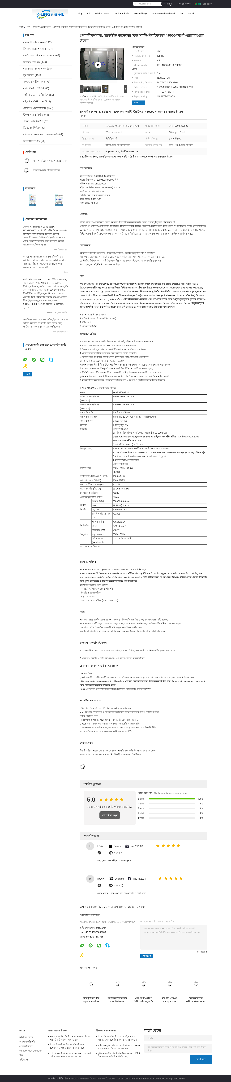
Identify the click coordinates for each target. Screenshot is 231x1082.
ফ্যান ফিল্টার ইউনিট (33, 88)
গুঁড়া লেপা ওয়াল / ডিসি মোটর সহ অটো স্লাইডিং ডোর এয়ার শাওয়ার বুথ (143, 1000)
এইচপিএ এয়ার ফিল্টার (34, 108)
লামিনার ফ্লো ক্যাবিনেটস (36, 94)
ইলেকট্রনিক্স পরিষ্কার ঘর (116, 907)
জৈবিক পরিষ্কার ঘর (136, 907)
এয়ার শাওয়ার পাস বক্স (34, 68)
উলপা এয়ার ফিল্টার (33, 114)
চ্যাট (136, 102)
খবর (182, 13)
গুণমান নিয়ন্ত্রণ (140, 13)
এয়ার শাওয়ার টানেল (42, 27)
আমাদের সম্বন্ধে (102, 13)
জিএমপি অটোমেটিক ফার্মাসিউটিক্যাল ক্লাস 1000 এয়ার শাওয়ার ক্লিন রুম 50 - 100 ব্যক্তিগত (69, 1046)
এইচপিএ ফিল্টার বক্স (33, 101)
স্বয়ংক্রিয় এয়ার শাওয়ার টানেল (46, 170)
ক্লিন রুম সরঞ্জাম (31, 141)
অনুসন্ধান (166, 4)
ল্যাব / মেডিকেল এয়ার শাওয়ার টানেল (50, 161)
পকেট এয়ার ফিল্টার (33, 121)
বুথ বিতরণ (28, 75)
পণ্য (88, 13)
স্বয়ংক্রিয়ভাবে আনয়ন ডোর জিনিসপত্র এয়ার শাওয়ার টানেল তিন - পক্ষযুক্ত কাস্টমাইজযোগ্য (117, 1000)
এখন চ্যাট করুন (184, 3)
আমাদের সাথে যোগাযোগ (163, 13)
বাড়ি (80, 13)
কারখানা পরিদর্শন (121, 13)
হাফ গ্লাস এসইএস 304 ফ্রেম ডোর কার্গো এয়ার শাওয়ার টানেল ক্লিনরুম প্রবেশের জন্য (169, 1000)
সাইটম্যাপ (23, 1059)
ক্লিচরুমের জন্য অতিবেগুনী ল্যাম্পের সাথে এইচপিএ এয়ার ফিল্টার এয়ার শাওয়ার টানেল (195, 1000)
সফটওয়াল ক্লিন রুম (33, 81)
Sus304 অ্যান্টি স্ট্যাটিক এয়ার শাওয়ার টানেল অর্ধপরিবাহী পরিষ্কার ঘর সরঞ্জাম (70, 1038)
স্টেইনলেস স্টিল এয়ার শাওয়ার (39, 55)
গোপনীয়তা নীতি (55, 1078)
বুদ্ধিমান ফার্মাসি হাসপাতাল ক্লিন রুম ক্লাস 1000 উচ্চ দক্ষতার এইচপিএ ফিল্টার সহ (119, 1055)
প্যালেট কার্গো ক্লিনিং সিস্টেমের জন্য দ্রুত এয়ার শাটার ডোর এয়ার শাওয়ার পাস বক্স (71, 1055)
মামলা (191, 13)
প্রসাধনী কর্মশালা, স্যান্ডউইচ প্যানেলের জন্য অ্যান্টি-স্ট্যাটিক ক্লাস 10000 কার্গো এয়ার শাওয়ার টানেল (102, 99)
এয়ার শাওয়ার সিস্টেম (94, 907)
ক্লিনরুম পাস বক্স (31, 62)
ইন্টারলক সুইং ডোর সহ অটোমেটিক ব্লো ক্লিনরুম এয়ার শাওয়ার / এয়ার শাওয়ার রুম (119, 1047)
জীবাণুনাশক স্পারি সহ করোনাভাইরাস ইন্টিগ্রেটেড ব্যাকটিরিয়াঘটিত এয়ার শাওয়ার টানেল (91, 1000)
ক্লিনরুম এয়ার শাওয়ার (34, 48)
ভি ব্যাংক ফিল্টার (31, 127)
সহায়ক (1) (118, 853)
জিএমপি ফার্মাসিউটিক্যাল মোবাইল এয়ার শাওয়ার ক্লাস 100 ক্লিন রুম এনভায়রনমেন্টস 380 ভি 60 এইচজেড (117, 1038)
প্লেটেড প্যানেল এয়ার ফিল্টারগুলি (40, 134)
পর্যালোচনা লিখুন (110, 815)
